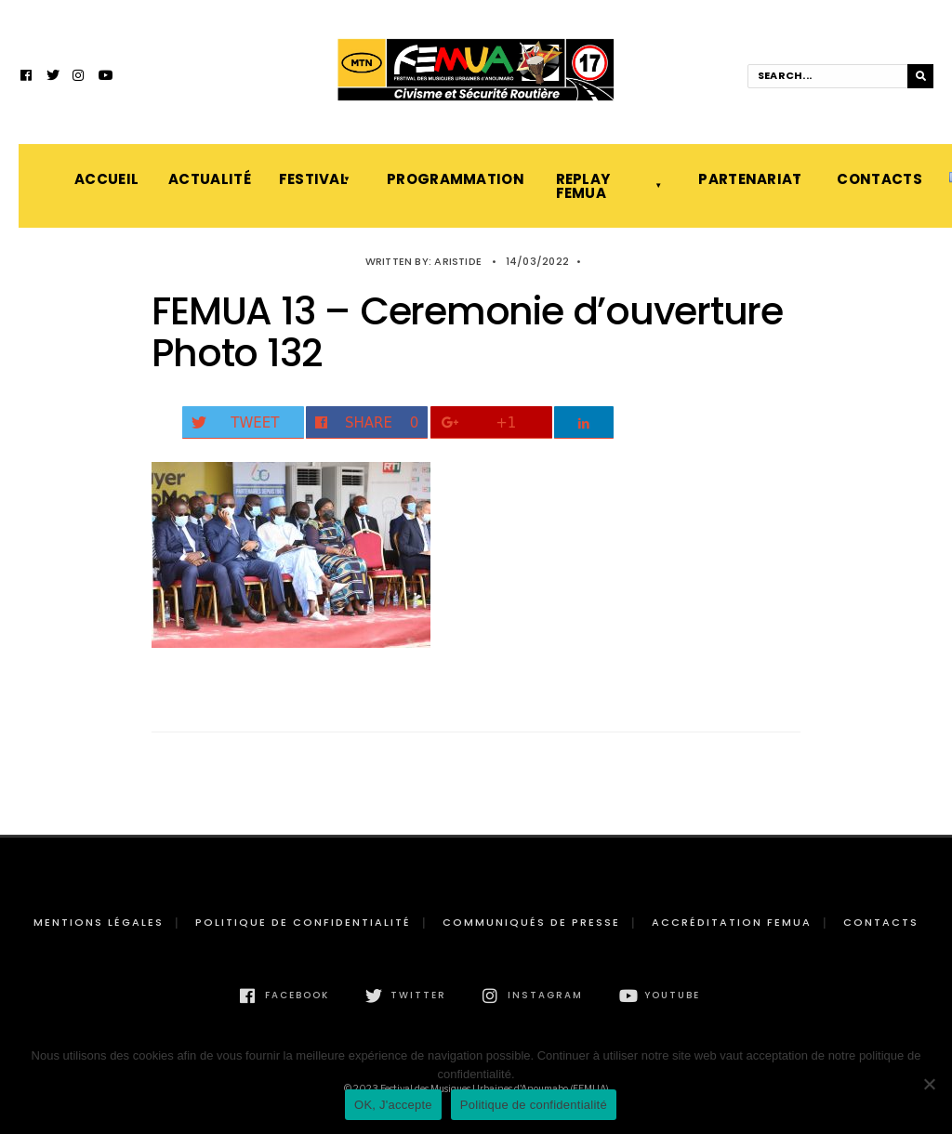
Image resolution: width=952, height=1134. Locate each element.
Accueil (102, 179)
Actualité (204, 179)
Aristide (458, 261)
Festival (313, 179)
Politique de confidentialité (303, 922)
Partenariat (749, 179)
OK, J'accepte (393, 1105)
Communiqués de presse (531, 922)
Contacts (874, 179)
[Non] (928, 1084)
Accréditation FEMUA (732, 922)
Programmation (452, 179)
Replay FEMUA (583, 186)
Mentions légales (98, 922)
